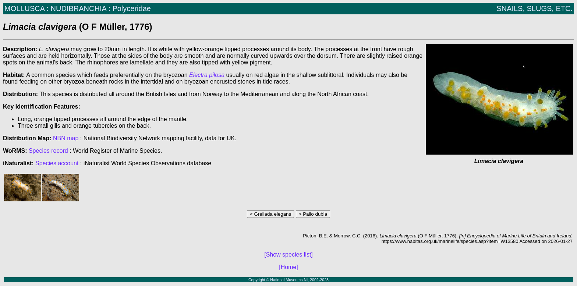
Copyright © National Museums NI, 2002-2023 (288, 280)
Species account (56, 163)
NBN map (66, 138)
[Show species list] (288, 254)
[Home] (288, 267)
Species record (48, 151)
